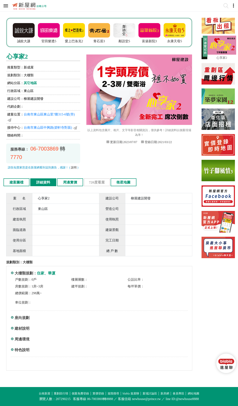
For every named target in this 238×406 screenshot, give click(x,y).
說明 (74, 167)
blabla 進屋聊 (131, 393)
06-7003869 (44, 149)
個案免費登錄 (80, 393)
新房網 (165, 393)
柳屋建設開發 (33, 98)
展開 (205, 48)
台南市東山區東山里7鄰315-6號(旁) (49, 114)
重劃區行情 (61, 393)
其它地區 (30, 83)
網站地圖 (193, 393)
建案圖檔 (16, 182)
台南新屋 (44, 393)
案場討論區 (150, 393)
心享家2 (221, 57)
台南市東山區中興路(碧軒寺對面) (48, 127)
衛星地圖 (123, 182)
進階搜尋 (113, 393)
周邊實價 (70, 182)
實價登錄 (98, 393)
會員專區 (178, 393)
